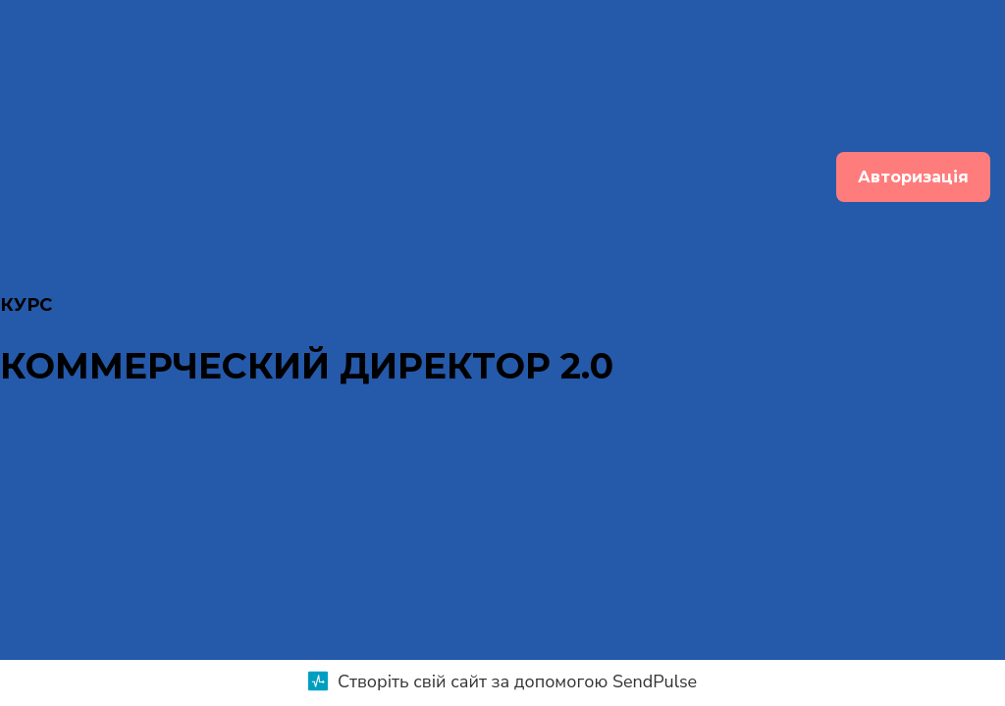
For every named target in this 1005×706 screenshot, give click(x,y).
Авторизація (913, 177)
